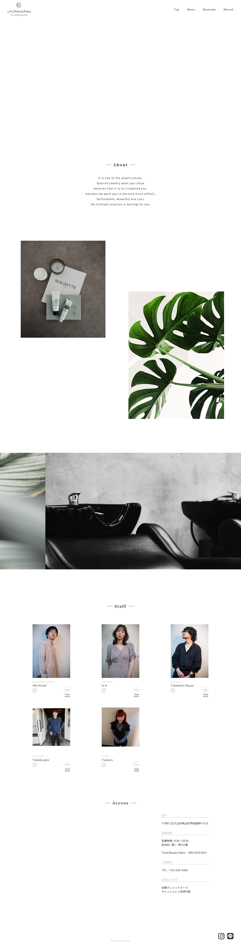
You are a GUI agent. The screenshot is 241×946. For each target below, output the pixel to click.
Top (176, 9)
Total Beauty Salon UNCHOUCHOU (184, 852)
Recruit (228, 9)
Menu (190, 9)
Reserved (209, 9)
